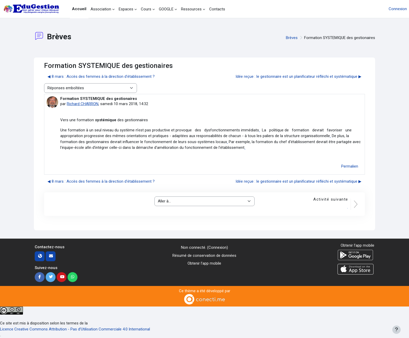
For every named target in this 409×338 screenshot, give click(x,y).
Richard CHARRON (82, 103)
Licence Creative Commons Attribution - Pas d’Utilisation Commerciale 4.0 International (75, 329)
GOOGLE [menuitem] (166, 9)
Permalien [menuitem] (349, 166)
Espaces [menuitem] (126, 9)
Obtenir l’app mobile (204, 263)
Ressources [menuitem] (191, 9)
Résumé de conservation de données (204, 255)
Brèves (292, 37)
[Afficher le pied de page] (396, 330)
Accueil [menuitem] (79, 9)
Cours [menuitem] (146, 9)
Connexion (398, 9)
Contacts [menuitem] (217, 9)
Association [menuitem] (101, 9)
